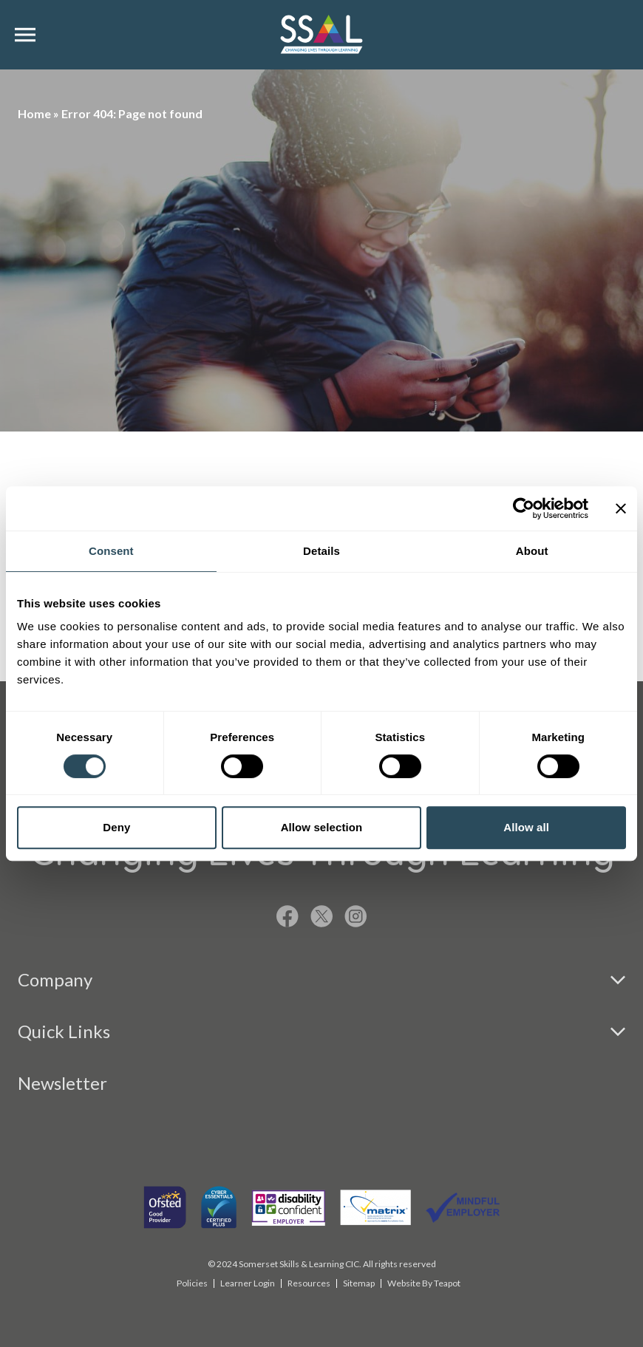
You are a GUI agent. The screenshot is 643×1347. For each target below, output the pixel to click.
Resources (309, 1283)
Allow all (526, 827)
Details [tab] (321, 551)
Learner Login (247, 1283)
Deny (116, 827)
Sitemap (359, 1283)
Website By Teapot (423, 1283)
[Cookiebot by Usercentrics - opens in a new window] (523, 508)
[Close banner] (621, 508)
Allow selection (322, 827)
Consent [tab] (111, 551)
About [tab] (532, 551)
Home (34, 113)
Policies (192, 1283)
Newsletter (62, 1083)
